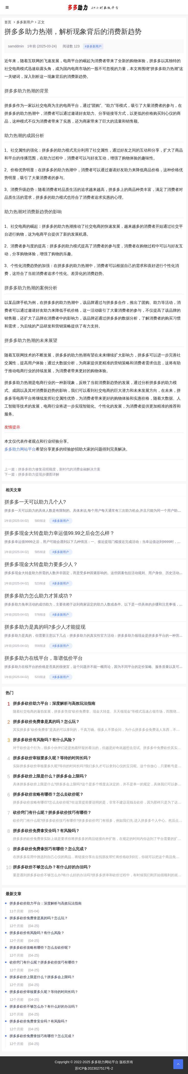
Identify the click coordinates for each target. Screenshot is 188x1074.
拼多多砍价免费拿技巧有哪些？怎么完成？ (42, 1036)
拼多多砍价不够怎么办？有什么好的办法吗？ (44, 1006)
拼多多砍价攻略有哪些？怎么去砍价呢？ (40, 947)
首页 (7, 22)
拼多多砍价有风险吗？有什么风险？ (37, 933)
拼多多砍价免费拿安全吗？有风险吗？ (39, 1021)
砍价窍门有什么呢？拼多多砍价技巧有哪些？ (44, 962)
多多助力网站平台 (20, 449)
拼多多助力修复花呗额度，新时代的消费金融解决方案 (59, 469)
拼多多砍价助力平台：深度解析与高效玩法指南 (46, 903)
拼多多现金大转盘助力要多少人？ (41, 564)
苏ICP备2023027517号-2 (94, 1068)
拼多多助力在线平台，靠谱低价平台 (43, 658)
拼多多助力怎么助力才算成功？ (38, 595)
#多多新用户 (93, 46)
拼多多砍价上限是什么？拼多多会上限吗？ (42, 977)
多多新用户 (25, 22)
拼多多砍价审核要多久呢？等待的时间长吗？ (44, 992)
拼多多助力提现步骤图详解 (38, 474)
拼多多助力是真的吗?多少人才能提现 (44, 627)
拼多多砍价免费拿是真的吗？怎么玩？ (39, 918)
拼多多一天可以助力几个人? (35, 502)
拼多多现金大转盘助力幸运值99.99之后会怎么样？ (59, 533)
